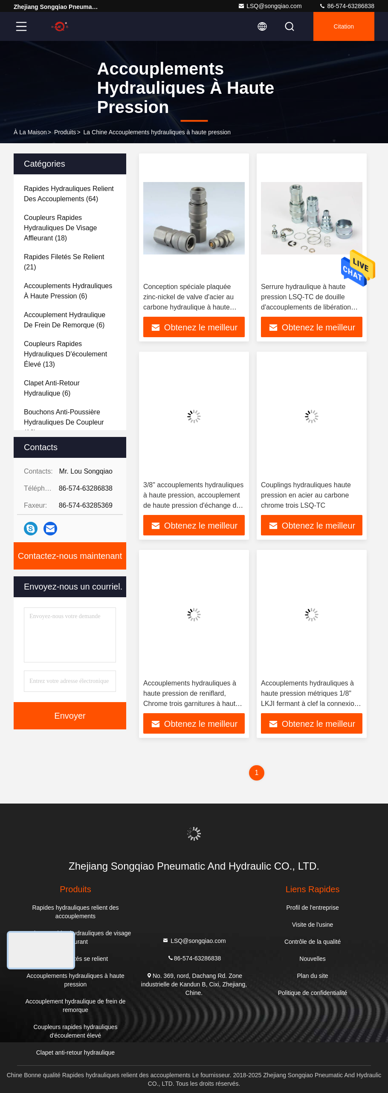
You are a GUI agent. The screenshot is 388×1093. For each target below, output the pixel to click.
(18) (60, 228)
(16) (64, 422)
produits (65, 132)
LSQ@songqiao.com (269, 6)
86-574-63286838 (346, 6)
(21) (64, 262)
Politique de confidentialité (312, 992)
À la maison (30, 132)
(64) (69, 193)
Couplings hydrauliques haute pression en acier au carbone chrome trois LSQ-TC (306, 495)
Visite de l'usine (312, 924)
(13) (65, 354)
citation (344, 26)
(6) (68, 291)
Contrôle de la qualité (312, 941)
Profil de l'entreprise (312, 907)
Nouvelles (312, 958)
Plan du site (312, 975)
